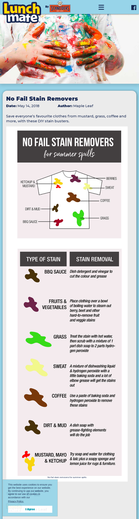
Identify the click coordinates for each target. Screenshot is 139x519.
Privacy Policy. (16, 501)
